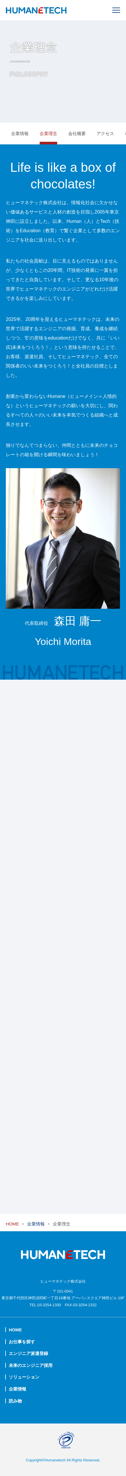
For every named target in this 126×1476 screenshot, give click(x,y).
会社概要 (77, 133)
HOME (12, 1223)
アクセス (105, 133)
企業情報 (20, 133)
